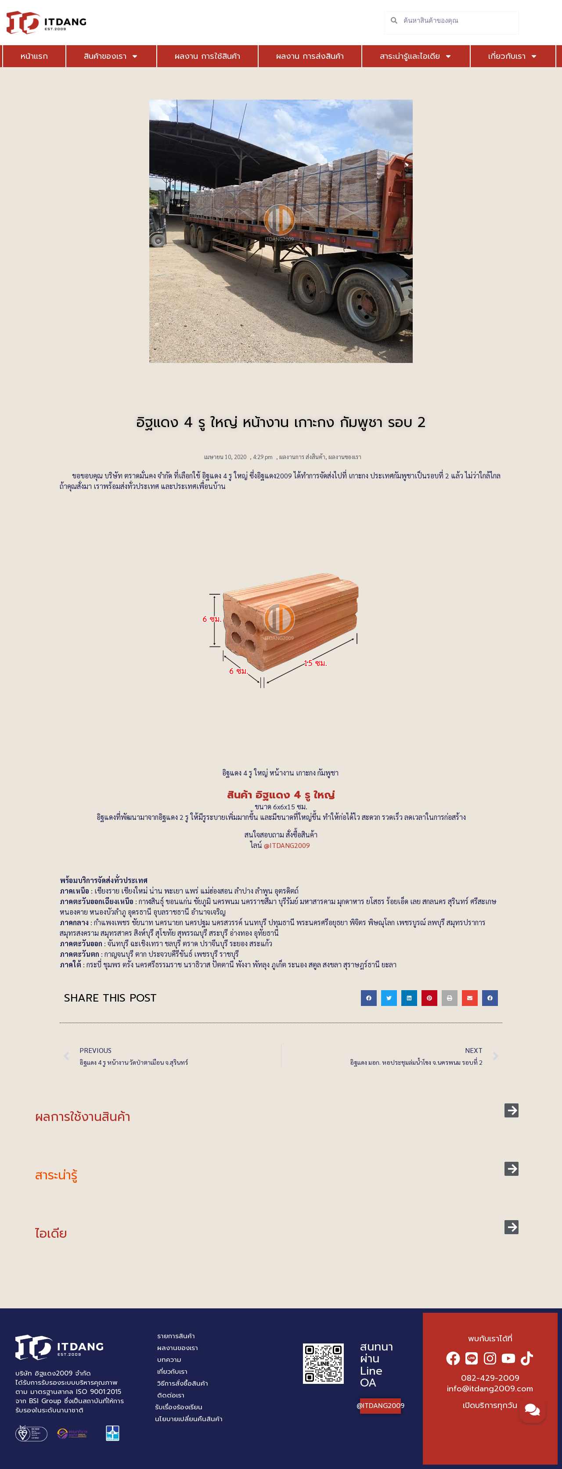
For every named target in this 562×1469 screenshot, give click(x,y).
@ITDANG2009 (288, 845)
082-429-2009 (490, 1378)
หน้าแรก (34, 56)
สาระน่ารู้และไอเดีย (397, 56)
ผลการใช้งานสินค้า (82, 1116)
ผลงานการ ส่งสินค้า (302, 456)
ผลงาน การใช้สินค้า (195, 56)
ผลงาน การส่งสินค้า (297, 56)
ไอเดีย (51, 1233)
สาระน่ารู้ (56, 1175)
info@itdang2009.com (490, 1389)
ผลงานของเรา (344, 456)
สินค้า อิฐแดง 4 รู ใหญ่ (281, 795)
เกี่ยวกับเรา (482, 56)
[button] (369, 998)
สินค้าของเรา (105, 56)
